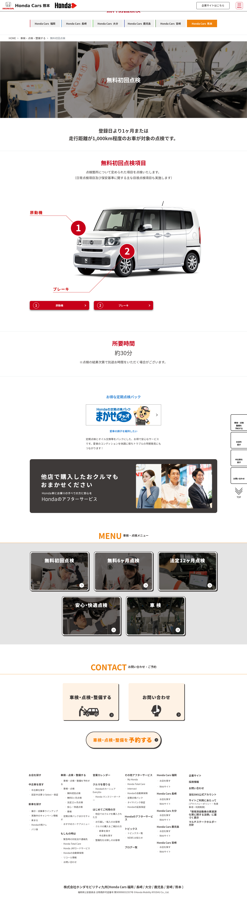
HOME (12, 38)
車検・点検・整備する (33, 38)
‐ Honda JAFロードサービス (75, 848)
